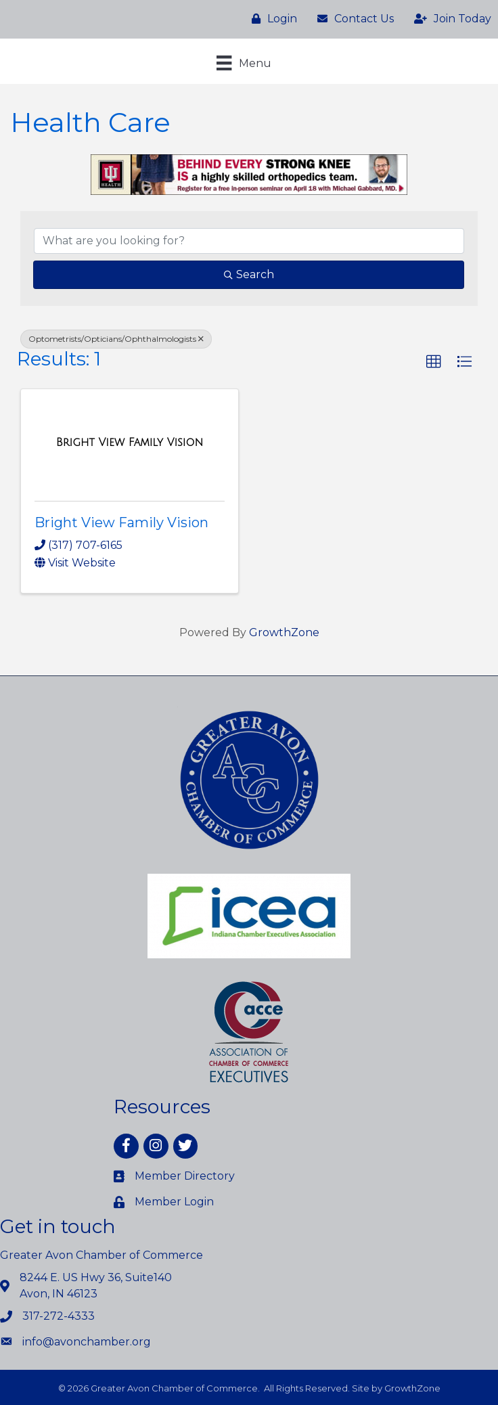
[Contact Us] (352, 19)
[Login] (271, 19)
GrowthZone (284, 632)
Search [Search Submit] (249, 274)
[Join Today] (449, 19)
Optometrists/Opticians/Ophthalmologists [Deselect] (116, 339)
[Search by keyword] (249, 241)
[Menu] (243, 63)
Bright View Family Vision (121, 522)
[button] (433, 362)
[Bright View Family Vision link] (129, 442)
